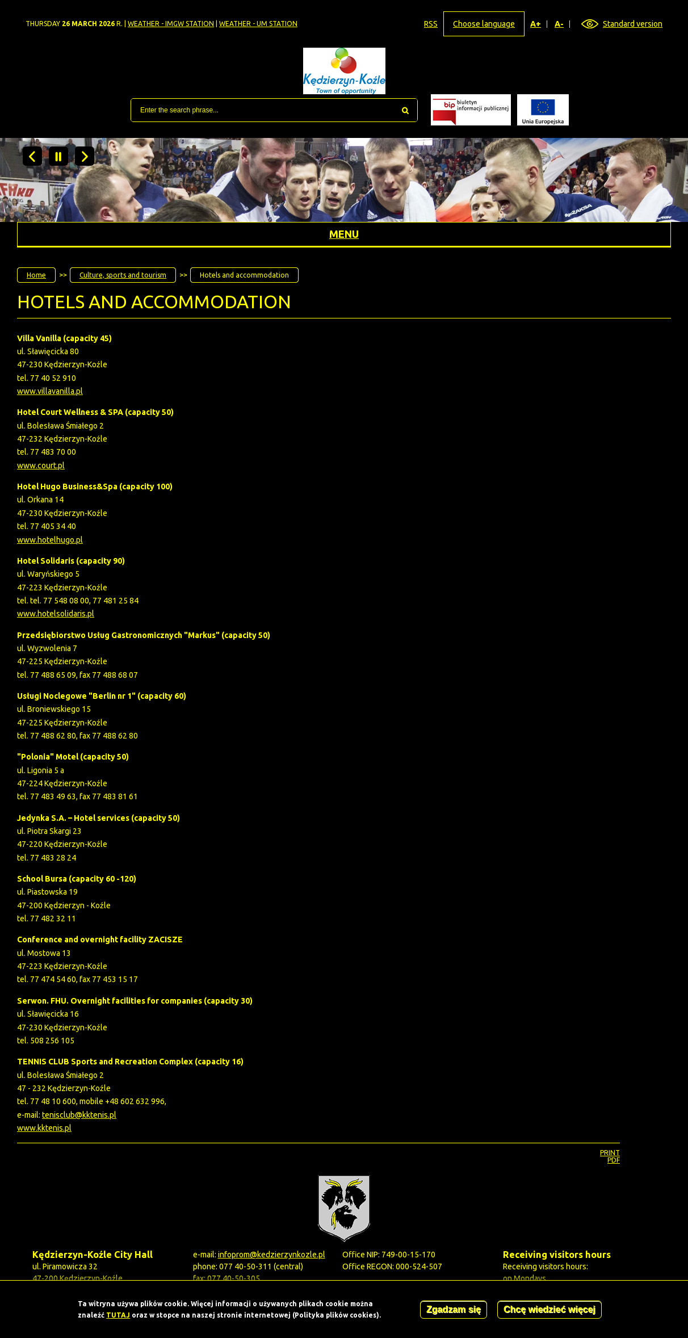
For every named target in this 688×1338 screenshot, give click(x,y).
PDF (613, 1160)
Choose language (484, 23)
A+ (536, 24)
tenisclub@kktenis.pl (79, 1114)
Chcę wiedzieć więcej (549, 1310)
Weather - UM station (258, 23)
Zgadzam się (453, 1310)
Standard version (632, 23)
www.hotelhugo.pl (50, 539)
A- (559, 24)
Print (610, 1152)
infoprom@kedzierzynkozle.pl (271, 1254)
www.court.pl (41, 465)
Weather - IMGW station (171, 23)
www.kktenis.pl (44, 1128)
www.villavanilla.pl (50, 391)
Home (36, 275)
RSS (431, 23)
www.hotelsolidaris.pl (55, 613)
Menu (344, 234)
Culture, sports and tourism (122, 275)
